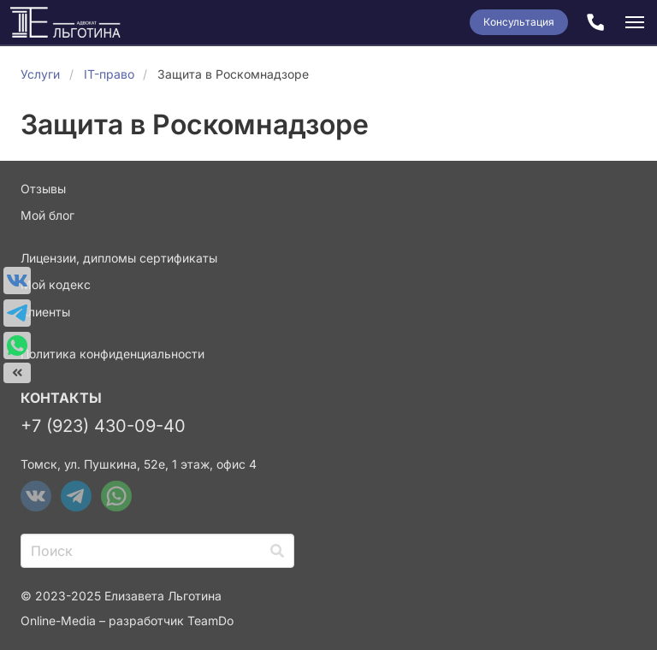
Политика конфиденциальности (112, 353)
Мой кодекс (56, 284)
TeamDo (210, 620)
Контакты (61, 397)
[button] (635, 22)
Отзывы (43, 188)
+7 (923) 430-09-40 (103, 426)
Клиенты (45, 311)
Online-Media (58, 620)
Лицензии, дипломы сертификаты (119, 258)
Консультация (518, 21)
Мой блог (47, 215)
